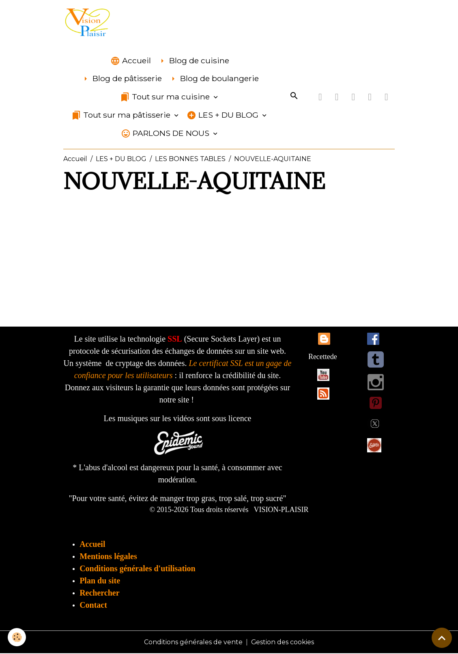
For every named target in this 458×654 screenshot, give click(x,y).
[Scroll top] (442, 638)
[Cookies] (17, 637)
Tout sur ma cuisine (166, 98)
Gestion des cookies (282, 642)
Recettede (322, 357)
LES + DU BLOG (223, 115)
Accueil (130, 61)
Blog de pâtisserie (121, 79)
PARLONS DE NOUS (166, 134)
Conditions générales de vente (193, 642)
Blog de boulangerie (213, 79)
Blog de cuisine (193, 61)
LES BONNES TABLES (190, 159)
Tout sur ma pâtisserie (121, 115)
